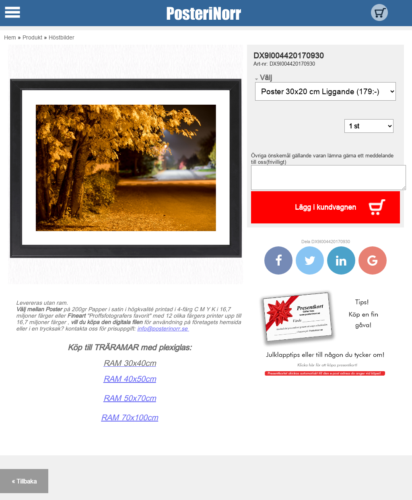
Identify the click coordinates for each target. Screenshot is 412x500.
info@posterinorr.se (163, 328)
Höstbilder (61, 37)
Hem (10, 37)
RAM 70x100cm (129, 417)
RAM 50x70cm (129, 398)
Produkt (32, 37)
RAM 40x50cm (129, 378)
